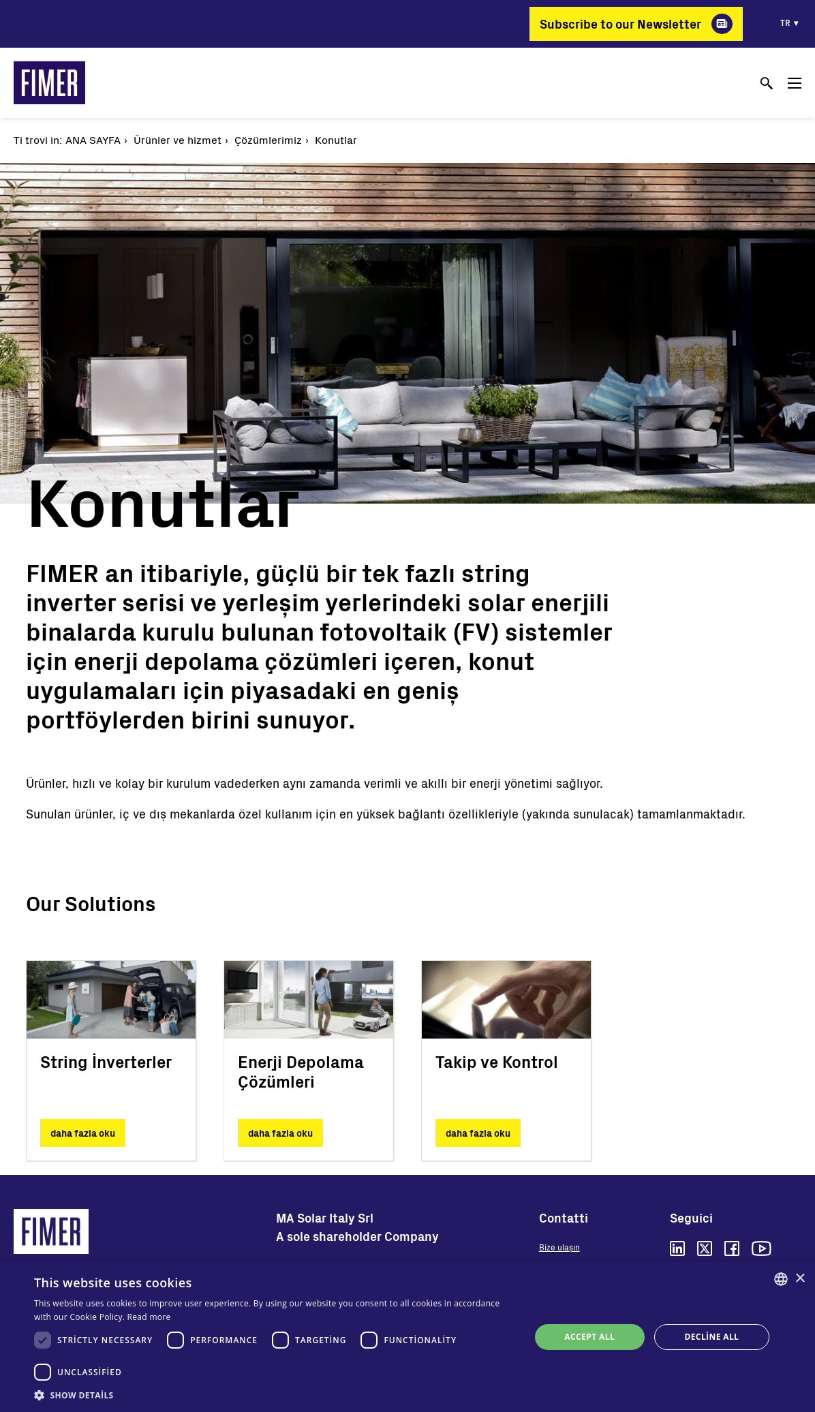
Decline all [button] (711, 1336)
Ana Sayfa (93, 139)
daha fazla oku (82, 1132)
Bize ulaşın (559, 1247)
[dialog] (407, 1337)
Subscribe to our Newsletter (620, 24)
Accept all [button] (589, 1336)
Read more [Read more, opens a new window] (149, 1317)
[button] (274, 1395)
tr (785, 22)
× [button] (800, 1279)
